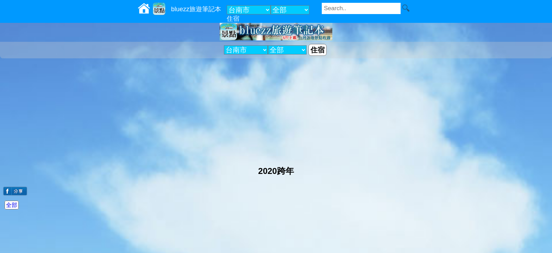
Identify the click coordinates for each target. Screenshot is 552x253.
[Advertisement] (276, 109)
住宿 (233, 18)
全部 (11, 205)
